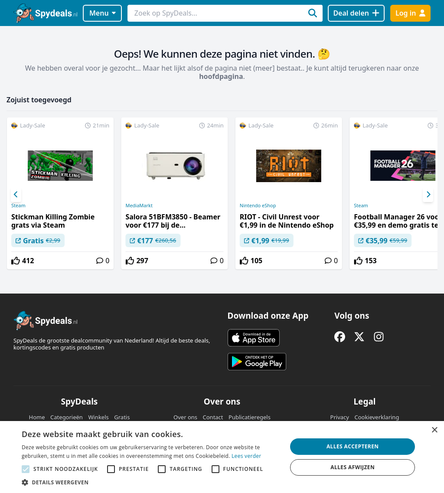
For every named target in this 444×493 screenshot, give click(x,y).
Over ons (185, 417)
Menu (102, 13)
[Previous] (16, 194)
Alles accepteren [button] (352, 446)
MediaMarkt (139, 205)
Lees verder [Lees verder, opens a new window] (246, 456)
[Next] (428, 194)
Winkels (98, 417)
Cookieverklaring (376, 417)
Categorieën (66, 417)
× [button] (434, 430)
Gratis (122, 417)
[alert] (222, 457)
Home (37, 417)
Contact (213, 417)
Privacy (339, 417)
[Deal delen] (356, 13)
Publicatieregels (250, 417)
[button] (150, 482)
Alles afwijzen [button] (352, 467)
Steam (18, 205)
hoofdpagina (221, 76)
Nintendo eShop (258, 205)
